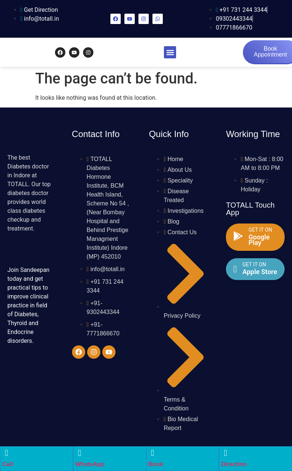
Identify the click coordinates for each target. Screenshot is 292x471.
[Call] (6, 452)
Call (7, 464)
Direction (234, 464)
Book (155, 464)
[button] (170, 52)
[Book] (152, 452)
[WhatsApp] (79, 452)
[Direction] (225, 452)
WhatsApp (89, 464)
